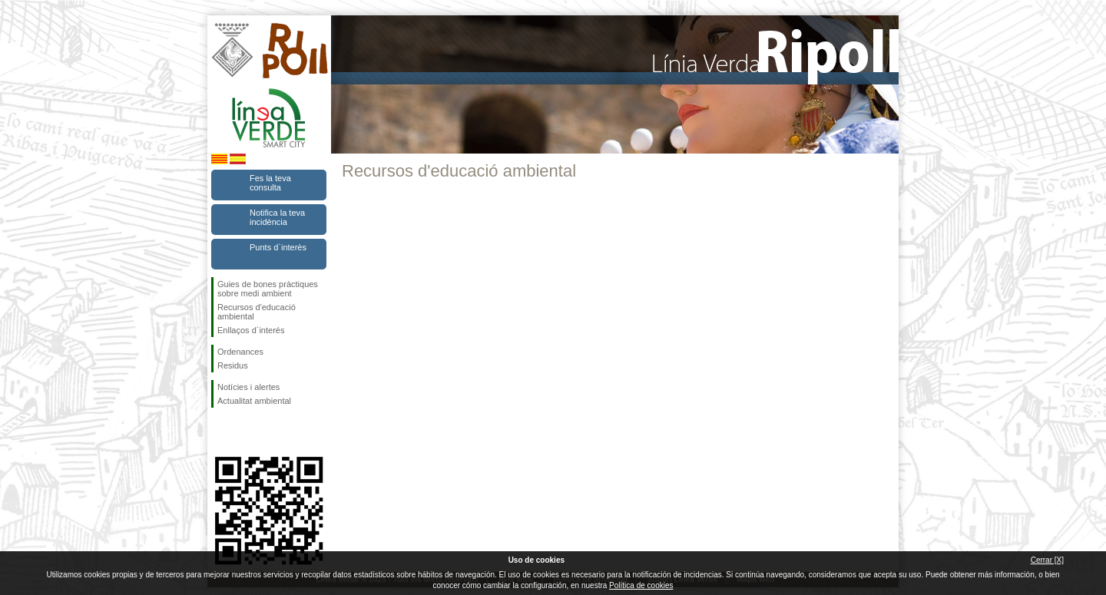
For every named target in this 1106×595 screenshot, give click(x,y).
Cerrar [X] (1047, 560)
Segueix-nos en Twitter (246, 432)
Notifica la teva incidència (277, 217)
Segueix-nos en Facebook (220, 432)
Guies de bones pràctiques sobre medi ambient (267, 288)
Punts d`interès (278, 247)
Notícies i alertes (248, 387)
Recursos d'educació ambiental (256, 311)
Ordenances (240, 351)
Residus (232, 365)
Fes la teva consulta (270, 183)
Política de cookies (641, 585)
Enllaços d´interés (250, 330)
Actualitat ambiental (254, 400)
